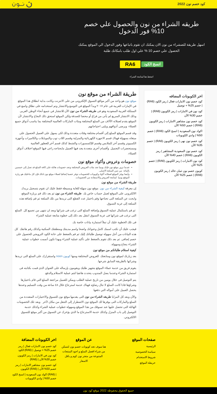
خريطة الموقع (147, 362)
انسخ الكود (152, 64)
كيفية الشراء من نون (112, 188)
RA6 (130, 64)
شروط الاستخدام (145, 357)
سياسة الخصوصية (145, 351)
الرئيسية (151, 346)
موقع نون (130, 101)
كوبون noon (63, 256)
